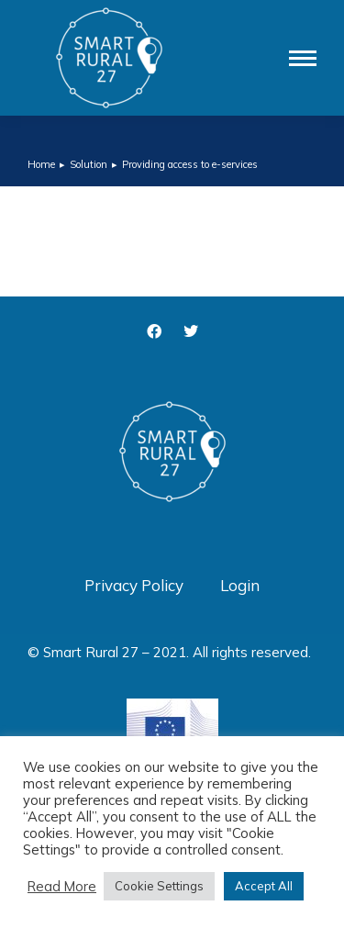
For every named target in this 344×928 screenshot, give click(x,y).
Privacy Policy (133, 585)
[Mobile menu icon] (302, 58)
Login (240, 585)
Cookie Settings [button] (159, 885)
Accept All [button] (264, 885)
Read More (62, 886)
